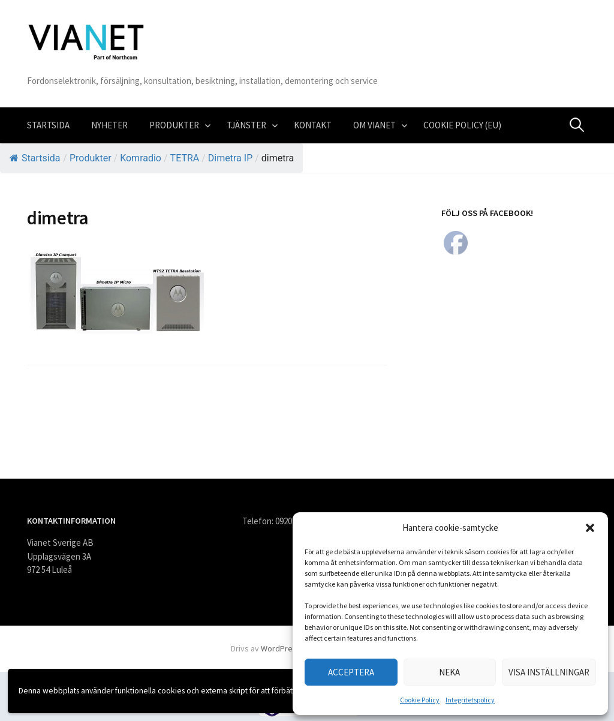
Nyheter (109, 125)
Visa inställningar (548, 672)
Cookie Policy (420, 699)
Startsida (48, 125)
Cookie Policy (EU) (462, 125)
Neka (449, 672)
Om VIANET (374, 125)
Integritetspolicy (470, 699)
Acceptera (351, 672)
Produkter (174, 125)
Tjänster (246, 125)
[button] (590, 528)
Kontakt (313, 125)
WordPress (281, 648)
